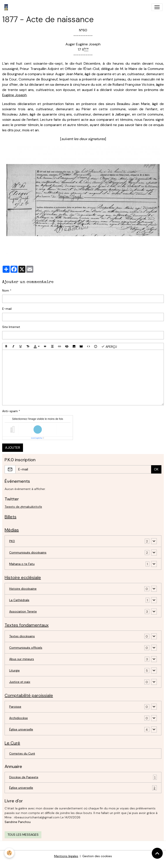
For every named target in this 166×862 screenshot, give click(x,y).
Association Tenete (23, 611)
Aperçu (109, 346)
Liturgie (14, 670)
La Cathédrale (19, 600)
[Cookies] (9, 853)
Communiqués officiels (25, 648)
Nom (5, 290)
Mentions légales (66, 856)
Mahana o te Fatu (22, 564)
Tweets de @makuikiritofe (23, 507)
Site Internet (11, 327)
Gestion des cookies (97, 856)
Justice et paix (19, 682)
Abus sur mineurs (21, 659)
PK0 (12, 541)
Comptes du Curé (22, 753)
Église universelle (21, 729)
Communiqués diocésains (27, 552)
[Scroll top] (157, 853)
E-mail (7, 309)
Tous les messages (23, 835)
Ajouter (12, 447)
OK (156, 469)
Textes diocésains (22, 636)
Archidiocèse (18, 718)
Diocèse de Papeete (83, 777)
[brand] (7, 7)
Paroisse (15, 707)
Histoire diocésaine (23, 589)
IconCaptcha (36, 438)
